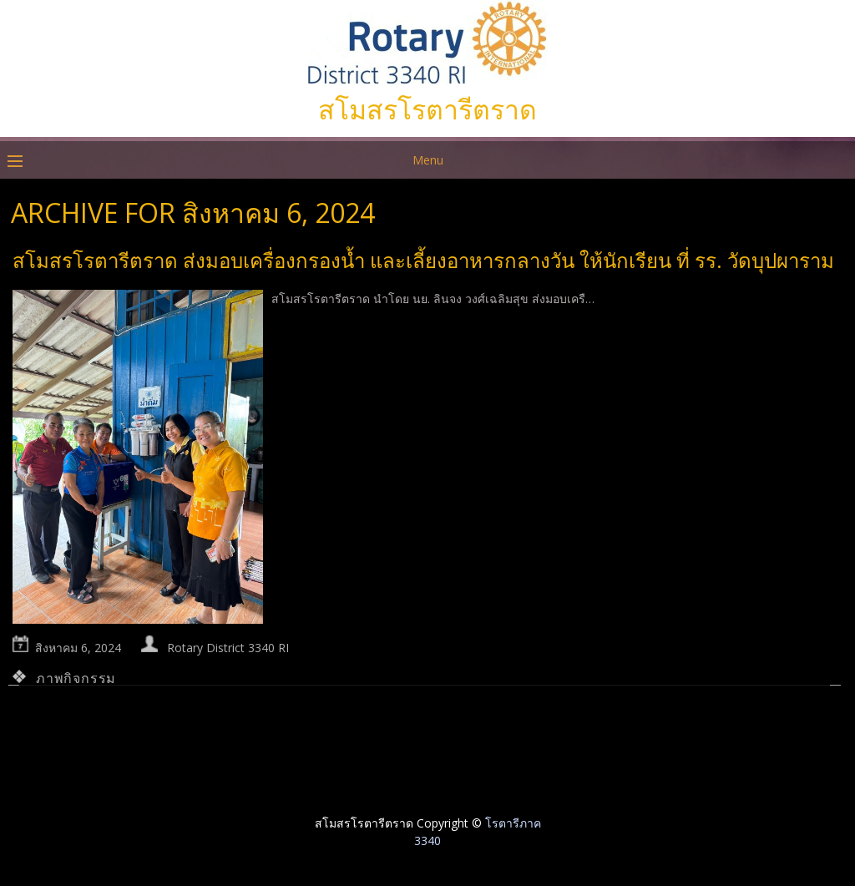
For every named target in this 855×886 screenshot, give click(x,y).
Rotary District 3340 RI (228, 648)
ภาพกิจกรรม (76, 678)
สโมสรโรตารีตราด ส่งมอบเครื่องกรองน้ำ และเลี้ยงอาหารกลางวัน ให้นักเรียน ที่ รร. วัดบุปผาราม (423, 260)
